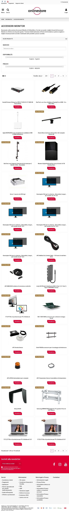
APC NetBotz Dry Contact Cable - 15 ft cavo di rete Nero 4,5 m (51, 256)
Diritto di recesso (24, 493)
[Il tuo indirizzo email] (9, 464)
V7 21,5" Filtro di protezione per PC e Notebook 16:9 (18, 439)
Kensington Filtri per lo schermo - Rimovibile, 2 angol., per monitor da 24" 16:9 (17, 256)
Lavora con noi (23, 497)
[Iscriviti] (20, 464)
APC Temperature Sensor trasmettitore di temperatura (51, 378)
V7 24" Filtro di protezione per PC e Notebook (17, 316)
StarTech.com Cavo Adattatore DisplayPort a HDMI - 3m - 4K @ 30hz (51, 103)
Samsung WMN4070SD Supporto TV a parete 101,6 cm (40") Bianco (51, 409)
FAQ (20, 486)
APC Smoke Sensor (17, 347)
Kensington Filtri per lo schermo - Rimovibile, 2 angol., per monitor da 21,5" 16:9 (51, 225)
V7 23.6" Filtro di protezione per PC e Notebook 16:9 (51, 439)
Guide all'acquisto (7, 492)
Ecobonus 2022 (24, 495)
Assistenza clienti (7, 480)
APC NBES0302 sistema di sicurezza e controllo (18, 286)
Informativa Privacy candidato (42, 499)
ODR (20, 488)
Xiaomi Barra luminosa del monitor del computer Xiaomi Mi (51, 133)
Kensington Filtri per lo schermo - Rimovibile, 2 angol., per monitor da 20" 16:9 (17, 225)
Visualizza (18, 107)
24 (46, 76)
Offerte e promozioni (8, 494)
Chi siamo (22, 480)
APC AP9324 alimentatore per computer (17, 378)
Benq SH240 (17, 408)
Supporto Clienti (19, 3)
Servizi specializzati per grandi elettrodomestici (8, 488)
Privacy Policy (41, 482)
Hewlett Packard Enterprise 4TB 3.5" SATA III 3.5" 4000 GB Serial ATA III (17, 103)
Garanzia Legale (24, 490)
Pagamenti (11, 3)
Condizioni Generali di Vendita (26, 483)
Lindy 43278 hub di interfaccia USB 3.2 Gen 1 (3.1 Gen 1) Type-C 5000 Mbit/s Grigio (51, 287)
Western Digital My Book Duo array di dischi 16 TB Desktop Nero (51, 164)
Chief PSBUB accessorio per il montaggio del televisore (51, 347)
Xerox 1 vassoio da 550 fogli (17, 194)
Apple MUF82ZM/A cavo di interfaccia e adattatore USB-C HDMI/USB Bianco (18, 133)
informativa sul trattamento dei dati (11, 468)
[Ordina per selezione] (38, 76)
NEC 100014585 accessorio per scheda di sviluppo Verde (51, 317)
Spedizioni (4, 3)
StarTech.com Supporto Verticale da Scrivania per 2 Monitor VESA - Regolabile (18, 164)
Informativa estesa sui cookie (43, 485)
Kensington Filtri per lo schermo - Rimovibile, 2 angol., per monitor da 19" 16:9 (51, 195)
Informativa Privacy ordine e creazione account (42, 490)
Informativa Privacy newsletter (42, 495)
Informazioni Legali (42, 480)
